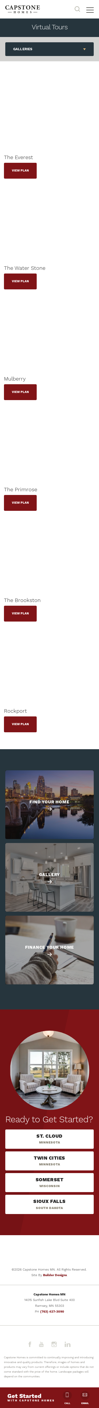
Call (67, 1398)
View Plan (20, 171)
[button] (77, 9)
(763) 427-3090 (52, 1312)
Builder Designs (55, 1275)
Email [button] (85, 1398)
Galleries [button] (22, 49)
